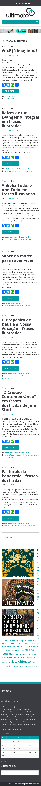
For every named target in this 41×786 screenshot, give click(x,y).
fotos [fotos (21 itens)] (22, 643)
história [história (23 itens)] (36, 643)
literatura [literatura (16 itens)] (35, 646)
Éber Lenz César (9, 526)
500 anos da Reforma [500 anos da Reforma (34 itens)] (38, 597)
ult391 (33, 306)
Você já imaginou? (19, 50)
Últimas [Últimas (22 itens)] (34, 666)
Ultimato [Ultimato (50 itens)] (7, 666)
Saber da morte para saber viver (18, 258)
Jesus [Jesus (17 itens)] (8, 646)
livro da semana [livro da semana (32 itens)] (12, 650)
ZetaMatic (35, 784)
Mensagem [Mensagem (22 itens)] (26, 654)
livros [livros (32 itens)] (21, 650)
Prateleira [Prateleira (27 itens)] (34, 657)
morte (17, 306)
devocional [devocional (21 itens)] (28, 641)
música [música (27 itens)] (12, 657)
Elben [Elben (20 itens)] (34, 641)
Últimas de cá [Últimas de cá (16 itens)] (5, 669)
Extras (14, 169)
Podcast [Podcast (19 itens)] (27, 658)
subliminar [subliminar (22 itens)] (34, 662)
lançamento (30, 171)
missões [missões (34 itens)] (5, 657)
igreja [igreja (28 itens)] (4, 646)
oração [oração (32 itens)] (21, 657)
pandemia (5, 528)
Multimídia (6, 96)
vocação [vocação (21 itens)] (24, 666)
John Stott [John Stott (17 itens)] (13, 646)
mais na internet (9, 306)
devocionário (8, 239)
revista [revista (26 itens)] (4, 662)
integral (23, 171)
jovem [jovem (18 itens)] (18, 646)
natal (16, 98)
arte (5, 98)
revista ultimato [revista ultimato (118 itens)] (19, 661)
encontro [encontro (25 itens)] (12, 643)
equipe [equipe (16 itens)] (18, 643)
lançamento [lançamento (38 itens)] (27, 646)
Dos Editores (7, 169)
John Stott (28, 239)
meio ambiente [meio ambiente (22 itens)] (16, 654)
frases (6, 171)
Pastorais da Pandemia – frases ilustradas (20, 476)
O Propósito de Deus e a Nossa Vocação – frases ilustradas (18, 326)
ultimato (11, 337)
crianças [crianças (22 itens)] (21, 641)
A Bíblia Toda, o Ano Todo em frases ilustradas (18, 190)
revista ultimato (25, 306)
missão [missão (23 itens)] (33, 654)
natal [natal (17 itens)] (16, 657)
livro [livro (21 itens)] (3, 650)
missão (26, 376)
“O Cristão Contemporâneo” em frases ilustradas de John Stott (20, 401)
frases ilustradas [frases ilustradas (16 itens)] (28, 643)
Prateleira (14, 96)
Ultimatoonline (13, 55)
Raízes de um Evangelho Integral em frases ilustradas (20, 119)
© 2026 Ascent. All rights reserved (13, 784)
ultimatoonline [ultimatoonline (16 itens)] (16, 666)
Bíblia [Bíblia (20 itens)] (6, 641)
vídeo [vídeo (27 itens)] (29, 666)
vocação (10, 378)
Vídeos (19, 303)
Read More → (10, 91)
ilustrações (10, 98)
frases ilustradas (14, 171)
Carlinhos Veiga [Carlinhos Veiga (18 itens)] (13, 641)
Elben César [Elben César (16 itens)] (5, 643)
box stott (7, 455)
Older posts (8, 538)
